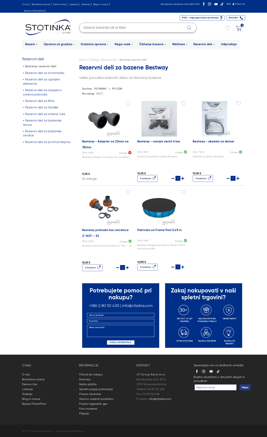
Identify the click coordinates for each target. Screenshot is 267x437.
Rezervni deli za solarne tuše (44, 114)
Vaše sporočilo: (120, 331)
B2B (229, 4)
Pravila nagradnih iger (93, 403)
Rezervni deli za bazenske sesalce (42, 133)
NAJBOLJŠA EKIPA (207, 341)
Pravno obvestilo (90, 394)
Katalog (94, 59)
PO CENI (117, 88)
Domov (83, 59)
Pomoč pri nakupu (91, 374)
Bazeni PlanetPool (34, 10)
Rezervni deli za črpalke (40, 107)
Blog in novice (101, 4)
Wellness (179, 44)
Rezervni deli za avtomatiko (43, 73)
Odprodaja (229, 44)
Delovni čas (59, 4)
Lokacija (73, 4)
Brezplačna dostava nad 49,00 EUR (180, 4)
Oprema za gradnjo (59, 44)
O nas (25, 4)
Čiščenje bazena (152, 44)
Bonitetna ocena (41, 4)
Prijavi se (240, 4)
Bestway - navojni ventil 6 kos (158, 141)
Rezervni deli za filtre (38, 101)
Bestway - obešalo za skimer (213, 141)
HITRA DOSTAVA (184, 341)
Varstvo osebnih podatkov (96, 398)
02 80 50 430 (156, 389)
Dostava (84, 379)
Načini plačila (87, 384)
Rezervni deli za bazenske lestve (42, 122)
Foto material (88, 408)
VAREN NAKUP (229, 318)
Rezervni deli (204, 44)
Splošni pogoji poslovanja (96, 389)
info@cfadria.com (137, 305)
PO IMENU (101, 88)
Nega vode (124, 44)
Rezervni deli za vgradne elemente (41, 81)
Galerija (85, 4)
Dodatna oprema (94, 44)
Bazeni (31, 44)
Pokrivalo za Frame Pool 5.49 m (159, 230)
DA (99, 93)
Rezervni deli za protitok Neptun (47, 142)
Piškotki (84, 413)
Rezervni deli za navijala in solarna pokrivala (42, 92)
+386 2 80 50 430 (104, 305)
